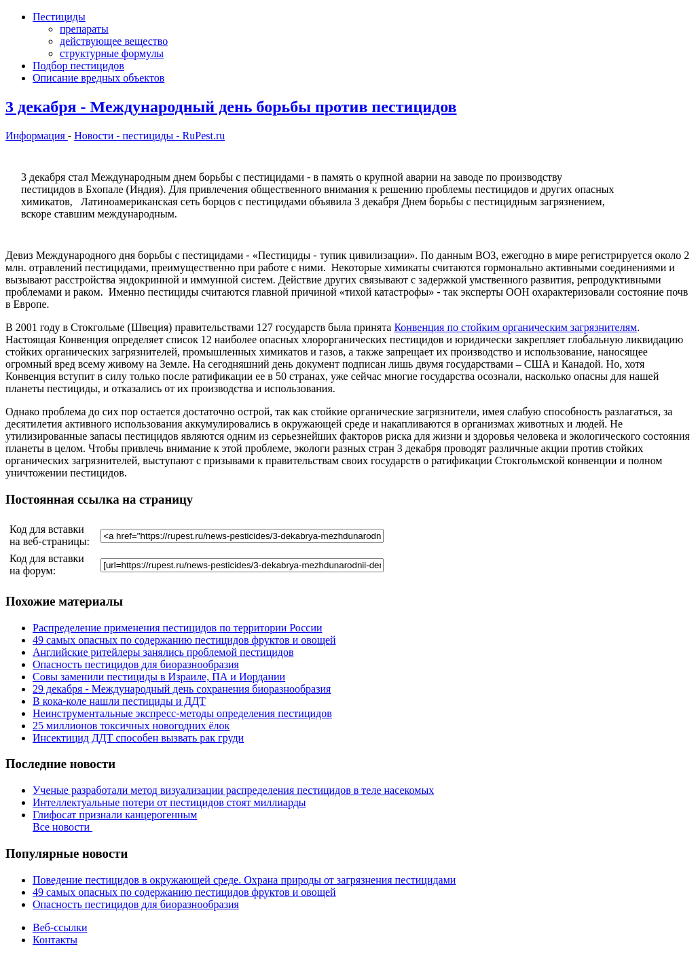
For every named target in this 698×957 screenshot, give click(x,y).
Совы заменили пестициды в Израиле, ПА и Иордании (159, 676)
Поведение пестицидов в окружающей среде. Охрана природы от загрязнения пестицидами (244, 880)
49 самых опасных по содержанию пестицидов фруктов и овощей (184, 640)
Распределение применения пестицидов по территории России (178, 627)
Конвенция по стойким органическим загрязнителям (515, 327)
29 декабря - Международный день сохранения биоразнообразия (182, 689)
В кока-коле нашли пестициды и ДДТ (119, 701)
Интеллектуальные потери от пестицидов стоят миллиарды (169, 802)
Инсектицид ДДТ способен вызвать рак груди (138, 738)
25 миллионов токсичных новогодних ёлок (131, 725)
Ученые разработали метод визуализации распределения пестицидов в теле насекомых (233, 790)
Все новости (62, 827)
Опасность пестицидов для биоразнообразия (136, 664)
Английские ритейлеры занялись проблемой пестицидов (163, 652)
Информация (36, 135)
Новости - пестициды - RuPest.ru (149, 135)
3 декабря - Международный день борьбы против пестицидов (231, 107)
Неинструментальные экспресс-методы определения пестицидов (182, 713)
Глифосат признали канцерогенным (115, 814)
